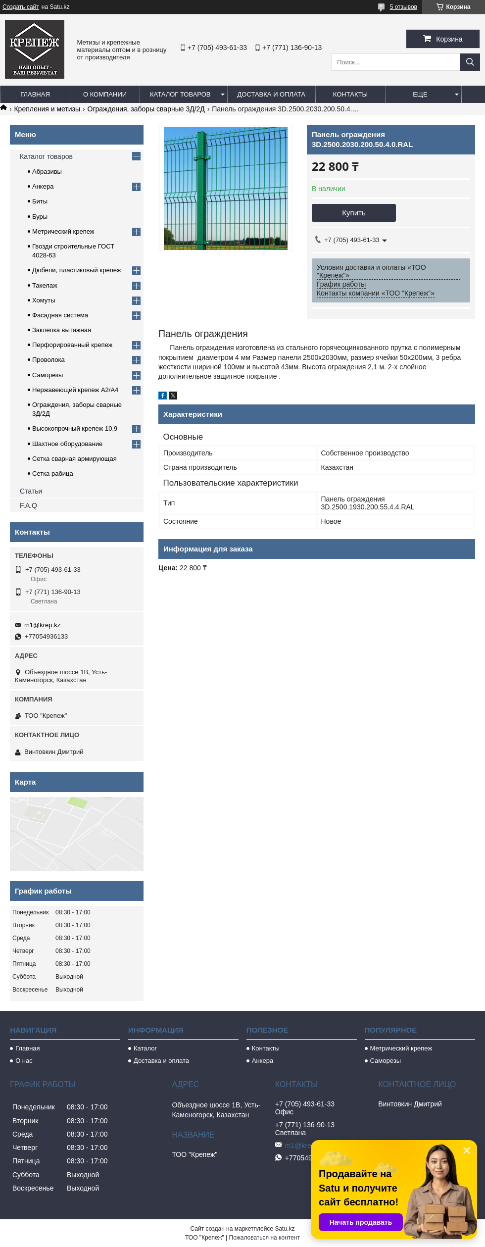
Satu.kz (284, 1228)
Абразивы (47, 171)
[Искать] (470, 62)
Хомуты (43, 300)
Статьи (31, 491)
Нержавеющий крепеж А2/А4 (75, 390)
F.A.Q (28, 505)
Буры (40, 216)
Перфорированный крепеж (72, 345)
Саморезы (47, 375)
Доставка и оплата (271, 94)
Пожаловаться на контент (264, 1237)
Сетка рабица (52, 473)
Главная (35, 94)
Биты (40, 201)
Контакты (350, 94)
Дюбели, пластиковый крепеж (76, 270)
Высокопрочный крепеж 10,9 (74, 428)
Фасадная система (60, 315)
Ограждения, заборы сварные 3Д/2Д (146, 109)
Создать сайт (20, 6)
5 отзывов (403, 6)
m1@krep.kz (42, 625)
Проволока (48, 359)
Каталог (145, 1048)
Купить (353, 212)
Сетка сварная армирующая (74, 458)
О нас (24, 1060)
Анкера (42, 186)
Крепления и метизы (47, 109)
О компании (105, 94)
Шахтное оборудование (67, 444)
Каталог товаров (180, 94)
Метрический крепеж (63, 231)
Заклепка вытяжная (61, 330)
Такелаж (44, 285)
